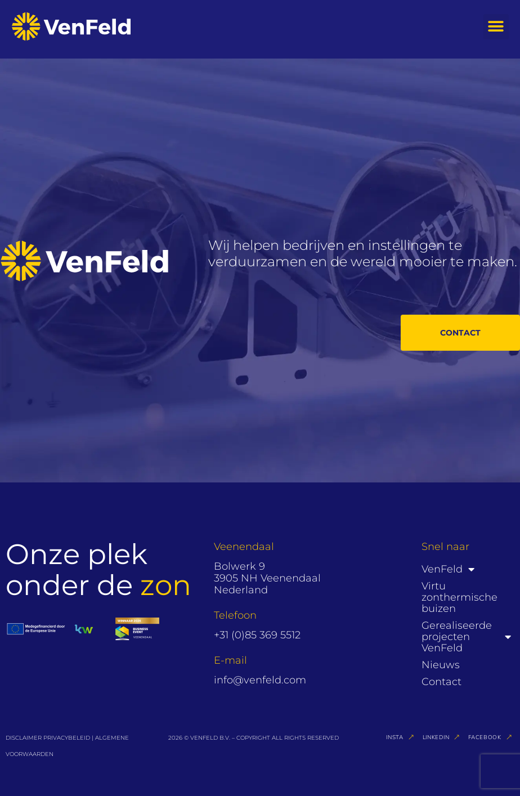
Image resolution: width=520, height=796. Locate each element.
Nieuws (441, 665)
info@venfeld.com (260, 680)
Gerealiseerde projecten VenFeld (466, 636)
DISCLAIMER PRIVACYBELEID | (50, 737)
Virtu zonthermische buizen (459, 597)
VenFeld (448, 569)
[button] (496, 26)
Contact (441, 682)
